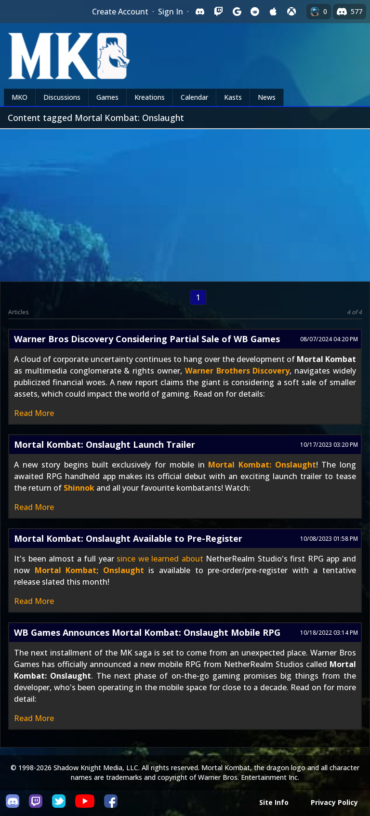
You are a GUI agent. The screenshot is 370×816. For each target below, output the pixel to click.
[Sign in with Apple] (273, 11)
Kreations (149, 97)
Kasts (233, 97)
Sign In (170, 11)
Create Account (120, 11)
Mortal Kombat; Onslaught (89, 570)
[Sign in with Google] (236, 11)
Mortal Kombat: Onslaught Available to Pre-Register (128, 538)
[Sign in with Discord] (200, 11)
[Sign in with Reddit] (255, 11)
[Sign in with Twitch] (218, 11)
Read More (34, 413)
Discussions (61, 97)
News (267, 97)
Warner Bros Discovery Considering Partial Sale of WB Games (147, 339)
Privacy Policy (334, 802)
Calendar (194, 97)
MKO (19, 97)
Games (107, 97)
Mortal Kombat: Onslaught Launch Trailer (104, 444)
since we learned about (160, 558)
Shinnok (79, 487)
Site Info (274, 802)
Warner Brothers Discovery (237, 370)
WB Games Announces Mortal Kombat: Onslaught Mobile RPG (147, 632)
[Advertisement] (185, 201)
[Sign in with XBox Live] (291, 11)
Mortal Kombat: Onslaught (262, 464)
